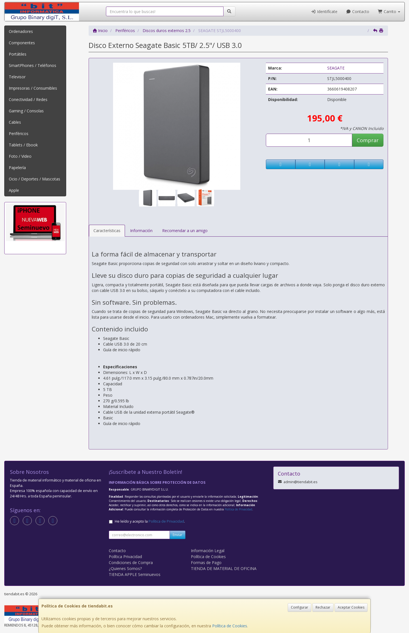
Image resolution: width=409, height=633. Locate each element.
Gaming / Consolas (26, 110)
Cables (15, 122)
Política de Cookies (229, 625)
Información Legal (207, 550)
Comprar (368, 140)
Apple (14, 190)
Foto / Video (20, 156)
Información (141, 230)
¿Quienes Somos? (125, 568)
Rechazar (323, 607)
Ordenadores (21, 31)
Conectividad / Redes (28, 99)
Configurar (299, 607)
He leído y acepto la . (150, 521)
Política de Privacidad (238, 509)
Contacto (357, 11)
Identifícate (324, 11)
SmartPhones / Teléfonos (32, 65)
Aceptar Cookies (351, 607)
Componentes (22, 42)
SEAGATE (336, 68)
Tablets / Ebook (23, 145)
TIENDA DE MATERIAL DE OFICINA (223, 568)
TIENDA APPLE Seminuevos (134, 574)
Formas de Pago (206, 562)
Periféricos (18, 133)
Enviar (177, 534)
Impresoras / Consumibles (33, 88)
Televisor (17, 76)
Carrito (389, 11)
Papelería (17, 167)
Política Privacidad (125, 556)
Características (106, 230)
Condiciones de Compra (131, 562)
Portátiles (17, 54)
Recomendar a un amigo (185, 230)
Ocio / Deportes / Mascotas (34, 179)
